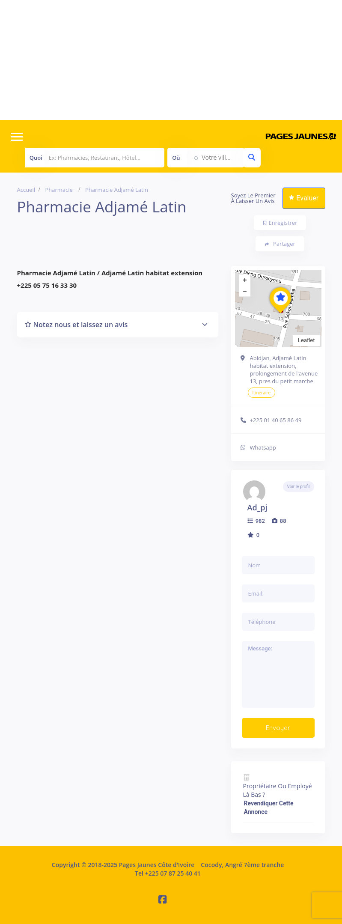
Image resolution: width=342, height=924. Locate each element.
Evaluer (303, 198)
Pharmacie (59, 190)
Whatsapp (263, 447)
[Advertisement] (171, 60)
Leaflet (306, 340)
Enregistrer (280, 223)
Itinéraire (262, 393)
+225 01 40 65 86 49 (276, 420)
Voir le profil (298, 486)
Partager (280, 244)
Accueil (26, 190)
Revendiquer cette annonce (269, 807)
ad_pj (257, 507)
